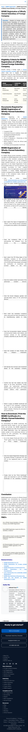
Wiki (5, 707)
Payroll (5, 696)
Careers (6, 709)
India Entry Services (9, 680)
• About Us (5, 655)
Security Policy (12, 722)
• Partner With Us (7, 660)
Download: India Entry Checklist (14, 635)
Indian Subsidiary (8, 682)
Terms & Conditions (11, 718)
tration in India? (11, 579)
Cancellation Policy (14, 720)
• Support (5, 659)
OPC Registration (8, 672)
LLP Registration (8, 670)
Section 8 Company (9, 674)
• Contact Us (6, 657)
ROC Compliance (8, 698)
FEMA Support (7, 688)
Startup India (7, 676)
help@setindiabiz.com (14, 640)
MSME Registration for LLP (11, 562)
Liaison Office (7, 684)
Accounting (7, 694)
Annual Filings (7, 700)
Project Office (7, 686)
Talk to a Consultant (14, 631)
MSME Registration (10, 6)
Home (2, 6)
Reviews (6, 710)
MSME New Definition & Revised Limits (14, 576)
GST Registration (8, 692)
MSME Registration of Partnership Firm (14, 567)
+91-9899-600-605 (14, 645)
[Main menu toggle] (25, 1)
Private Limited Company (10, 668)
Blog (5, 705)
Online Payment (8, 712)
